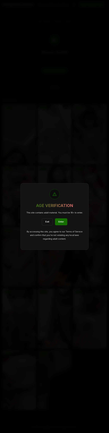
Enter (61, 221)
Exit (47, 221)
